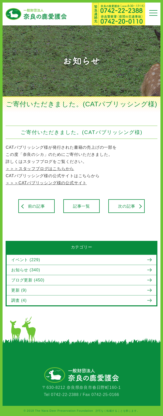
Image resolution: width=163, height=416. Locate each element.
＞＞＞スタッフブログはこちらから (40, 169)
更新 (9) (19, 290)
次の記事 (126, 206)
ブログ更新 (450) (28, 280)
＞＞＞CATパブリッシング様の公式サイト (46, 183)
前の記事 (36, 206)
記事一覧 (81, 206)
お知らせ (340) (25, 270)
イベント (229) (25, 260)
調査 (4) (19, 300)
